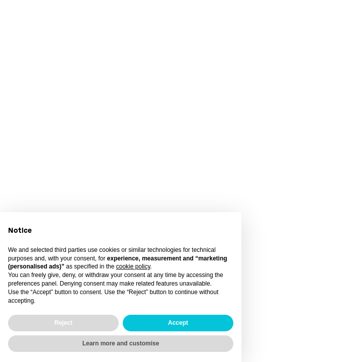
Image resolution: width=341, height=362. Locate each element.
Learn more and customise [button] (120, 343)
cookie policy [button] (133, 266)
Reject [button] (63, 322)
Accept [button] (178, 322)
